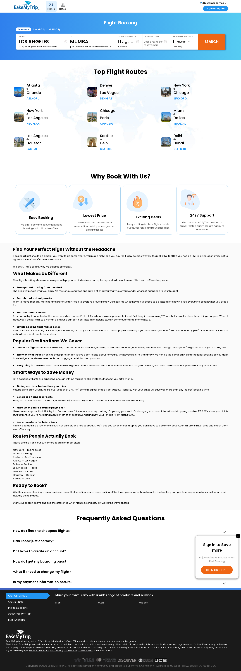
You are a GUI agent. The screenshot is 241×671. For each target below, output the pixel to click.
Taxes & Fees (86, 650)
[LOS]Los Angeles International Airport (38, 46)
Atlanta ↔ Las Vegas (25, 460)
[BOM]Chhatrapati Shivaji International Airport (91, 46)
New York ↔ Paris (23, 471)
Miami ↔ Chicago (23, 453)
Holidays (143, 602)
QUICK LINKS (15, 602)
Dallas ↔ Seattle (22, 464)
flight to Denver (57, 411)
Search (212, 41)
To (71, 36)
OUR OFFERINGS (17, 596)
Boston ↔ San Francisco (27, 457)
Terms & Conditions (39, 650)
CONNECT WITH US (19, 614)
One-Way (23, 29)
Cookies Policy (71, 650)
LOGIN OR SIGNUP (217, 570)
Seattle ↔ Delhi (21, 478)
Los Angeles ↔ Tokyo (25, 468)
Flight (58, 602)
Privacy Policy (56, 650)
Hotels (100, 602)
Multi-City (54, 29)
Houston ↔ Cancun (24, 475)
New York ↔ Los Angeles (27, 450)
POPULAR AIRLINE (18, 608)
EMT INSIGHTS (16, 620)
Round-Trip (39, 29)
